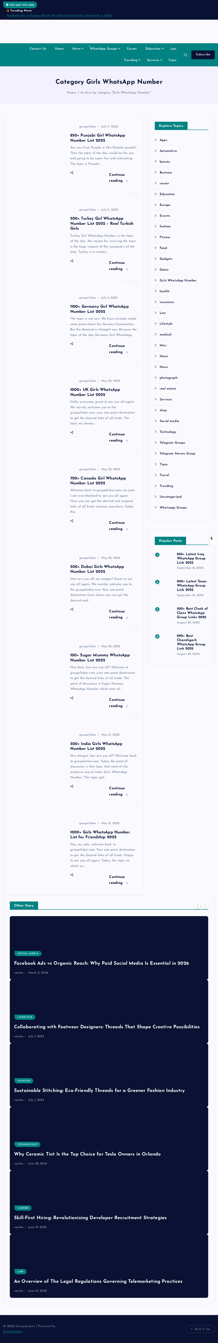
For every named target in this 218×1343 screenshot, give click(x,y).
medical (165, 334)
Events (165, 216)
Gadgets (166, 259)
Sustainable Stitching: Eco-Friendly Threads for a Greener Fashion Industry (99, 1090)
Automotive (168, 151)
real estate (168, 388)
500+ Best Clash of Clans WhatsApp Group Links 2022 (192, 613)
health (164, 291)
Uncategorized (171, 497)
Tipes (172, 60)
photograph (169, 378)
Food (163, 248)
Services (153, 60)
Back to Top (200, 1329)
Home (59, 48)
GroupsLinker (13, 1331)
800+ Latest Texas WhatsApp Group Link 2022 (192, 586)
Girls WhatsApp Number (178, 280)
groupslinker (83, 126)
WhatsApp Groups (103, 48)
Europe (165, 205)
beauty (165, 162)
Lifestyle (166, 324)
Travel (164, 475)
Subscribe (203, 54)
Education (153, 48)
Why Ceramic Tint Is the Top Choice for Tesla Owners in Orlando (87, 1154)
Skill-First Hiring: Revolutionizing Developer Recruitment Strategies (90, 1218)
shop (163, 410)
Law (173, 48)
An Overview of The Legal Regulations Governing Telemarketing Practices (98, 1281)
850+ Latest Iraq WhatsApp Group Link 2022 (191, 559)
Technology (168, 432)
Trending (130, 60)
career (164, 183)
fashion (165, 226)
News (76, 48)
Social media (169, 421)
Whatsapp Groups (173, 507)
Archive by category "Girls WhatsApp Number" (115, 92)
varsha (18, 972)
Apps (163, 140)
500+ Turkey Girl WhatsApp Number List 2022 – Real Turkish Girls (102, 224)
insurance (167, 302)
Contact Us (38, 48)
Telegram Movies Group (177, 453)
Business (166, 172)
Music (164, 356)
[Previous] (197, 905)
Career (132, 48)
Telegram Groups (172, 442)
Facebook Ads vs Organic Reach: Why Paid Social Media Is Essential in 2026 (59, 15)
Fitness (165, 237)
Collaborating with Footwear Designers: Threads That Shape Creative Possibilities (107, 1027)
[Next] (205, 905)
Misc (163, 345)
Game (164, 269)
